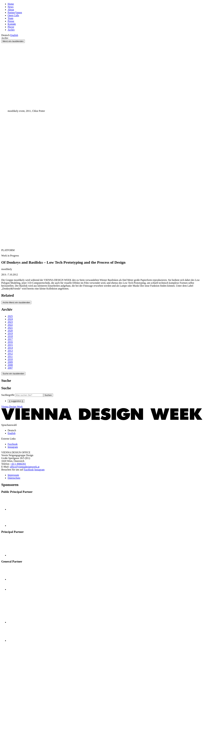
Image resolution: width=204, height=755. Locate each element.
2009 (10, 362)
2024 (10, 319)
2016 (10, 342)
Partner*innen (15, 12)
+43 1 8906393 (18, 464)
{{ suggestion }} (16, 401)
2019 (10, 333)
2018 (10, 336)
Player (11, 27)
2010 (10, 359)
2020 (10, 330)
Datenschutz (14, 478)
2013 (10, 350)
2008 (10, 365)
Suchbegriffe (7, 395)
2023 (10, 322)
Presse (11, 21)
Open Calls (13, 15)
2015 (10, 345)
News (10, 6)
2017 (10, 339)
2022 (10, 324)
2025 (10, 316)
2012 (10, 353)
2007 (10, 367)
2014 (10, 347)
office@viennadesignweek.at (24, 466)
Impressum (13, 475)
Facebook (29, 469)
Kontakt (12, 24)
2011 (10, 356)
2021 (10, 327)
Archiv (11, 29)
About (11, 9)
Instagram (39, 469)
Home (11, 4)
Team (10, 18)
